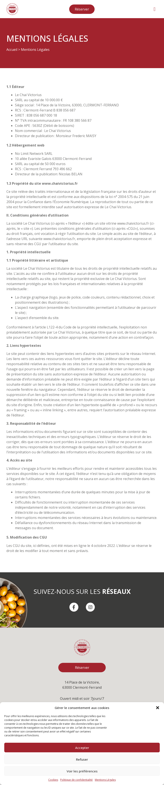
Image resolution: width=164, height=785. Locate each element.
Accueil (11, 49)
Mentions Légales (105, 780)
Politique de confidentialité (76, 780)
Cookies (53, 780)
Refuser (82, 759)
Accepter (82, 747)
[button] (157, 708)
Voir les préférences (82, 771)
